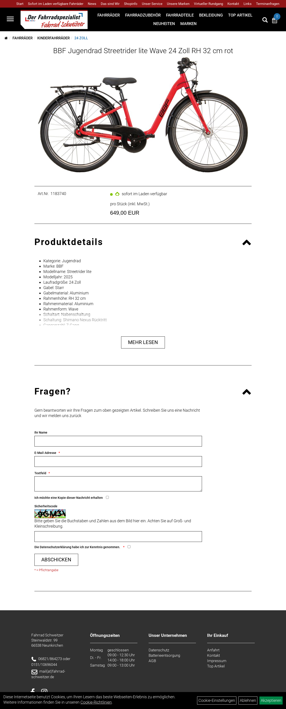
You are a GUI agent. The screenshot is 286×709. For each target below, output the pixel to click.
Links (248, 4)
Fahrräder (108, 15)
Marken (188, 23)
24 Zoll (81, 38)
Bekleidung (211, 15)
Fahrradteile (180, 15)
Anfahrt (213, 650)
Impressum (216, 661)
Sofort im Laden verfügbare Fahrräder (55, 4)
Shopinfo (130, 4)
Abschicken (56, 559)
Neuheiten (164, 23)
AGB (152, 661)
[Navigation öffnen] (10, 19)
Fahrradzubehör (143, 15)
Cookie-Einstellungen (216, 700)
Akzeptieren (271, 700)
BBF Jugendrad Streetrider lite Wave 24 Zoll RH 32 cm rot (143, 50)
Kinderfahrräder (53, 38)
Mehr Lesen (143, 342)
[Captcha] (118, 536)
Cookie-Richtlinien (96, 702)
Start (19, 4)
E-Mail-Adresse (45, 453)
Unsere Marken (178, 4)
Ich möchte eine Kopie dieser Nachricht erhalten (68, 497)
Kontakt (233, 4)
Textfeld (40, 473)
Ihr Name (40, 432)
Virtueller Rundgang (208, 4)
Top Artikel (240, 15)
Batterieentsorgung (164, 655)
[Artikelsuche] (265, 20)
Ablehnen (248, 700)
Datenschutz (159, 650)
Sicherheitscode (45, 506)
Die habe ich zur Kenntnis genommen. (77, 547)
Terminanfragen (267, 4)
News (92, 4)
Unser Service (152, 4)
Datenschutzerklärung (55, 547)
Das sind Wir (110, 4)
